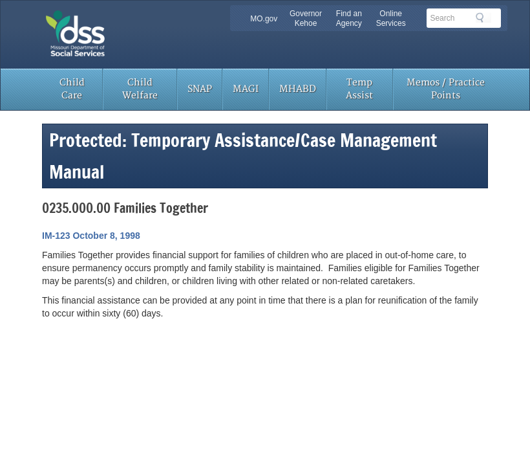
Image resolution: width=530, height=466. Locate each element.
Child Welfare (140, 89)
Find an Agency (349, 18)
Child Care (72, 89)
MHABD (297, 88)
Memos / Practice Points (446, 89)
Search (483, 17)
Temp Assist (359, 89)
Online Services (391, 18)
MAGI (246, 88)
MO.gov (263, 18)
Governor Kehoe (306, 18)
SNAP (199, 88)
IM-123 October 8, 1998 (91, 235)
